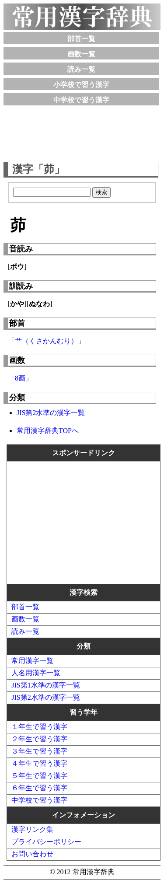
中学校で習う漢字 (81, 100)
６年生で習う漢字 (39, 788)
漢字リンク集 (32, 829)
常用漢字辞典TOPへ (48, 430)
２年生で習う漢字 (39, 739)
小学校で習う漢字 (81, 84)
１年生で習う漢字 (39, 726)
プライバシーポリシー (46, 841)
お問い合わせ (32, 854)
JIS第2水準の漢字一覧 (51, 412)
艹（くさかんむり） (46, 341)
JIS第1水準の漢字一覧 (45, 685)
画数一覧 (81, 54)
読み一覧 (81, 69)
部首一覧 (81, 38)
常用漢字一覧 (32, 660)
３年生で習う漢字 (39, 751)
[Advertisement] (82, 132)
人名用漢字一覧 (35, 673)
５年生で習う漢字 (39, 775)
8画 (20, 378)
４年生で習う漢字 (39, 763)
